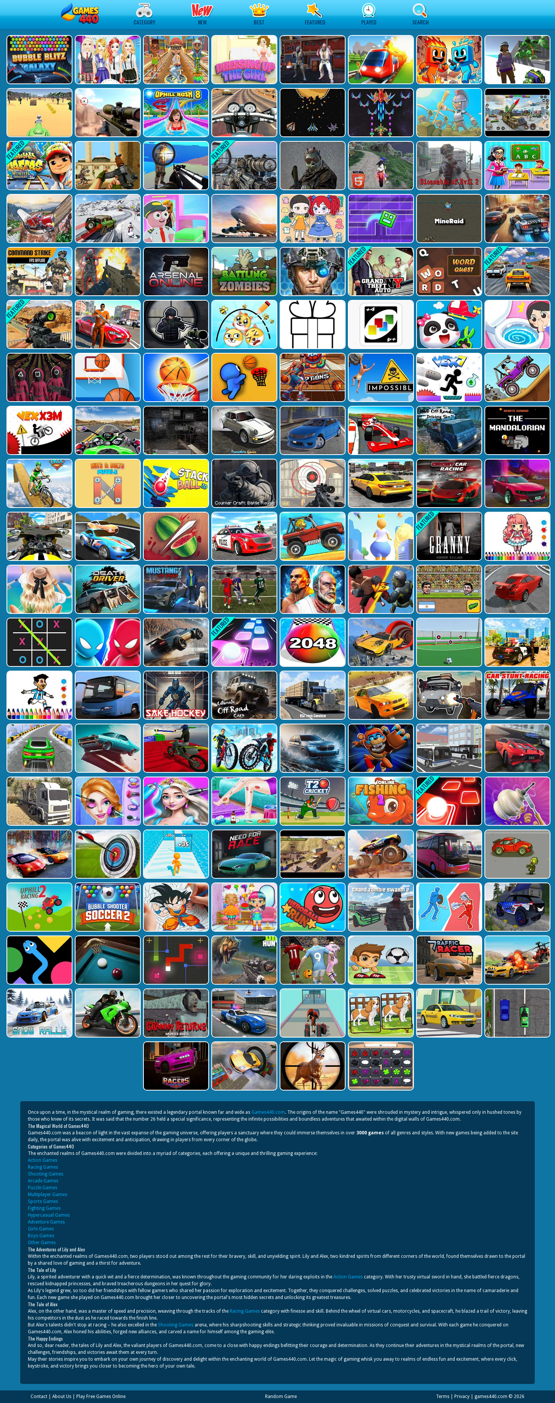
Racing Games (43, 1167)
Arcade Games (43, 1181)
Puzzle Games (42, 1187)
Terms (442, 1396)
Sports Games (43, 1201)
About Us (61, 1396)
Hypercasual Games (49, 1215)
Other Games (42, 1242)
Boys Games (41, 1235)
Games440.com (268, 1112)
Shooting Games (45, 1174)
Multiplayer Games (47, 1194)
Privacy (462, 1396)
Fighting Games (44, 1208)
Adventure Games (46, 1222)
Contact (39, 1396)
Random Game (281, 1396)
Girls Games (41, 1229)
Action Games (42, 1160)
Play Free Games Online (100, 1396)
